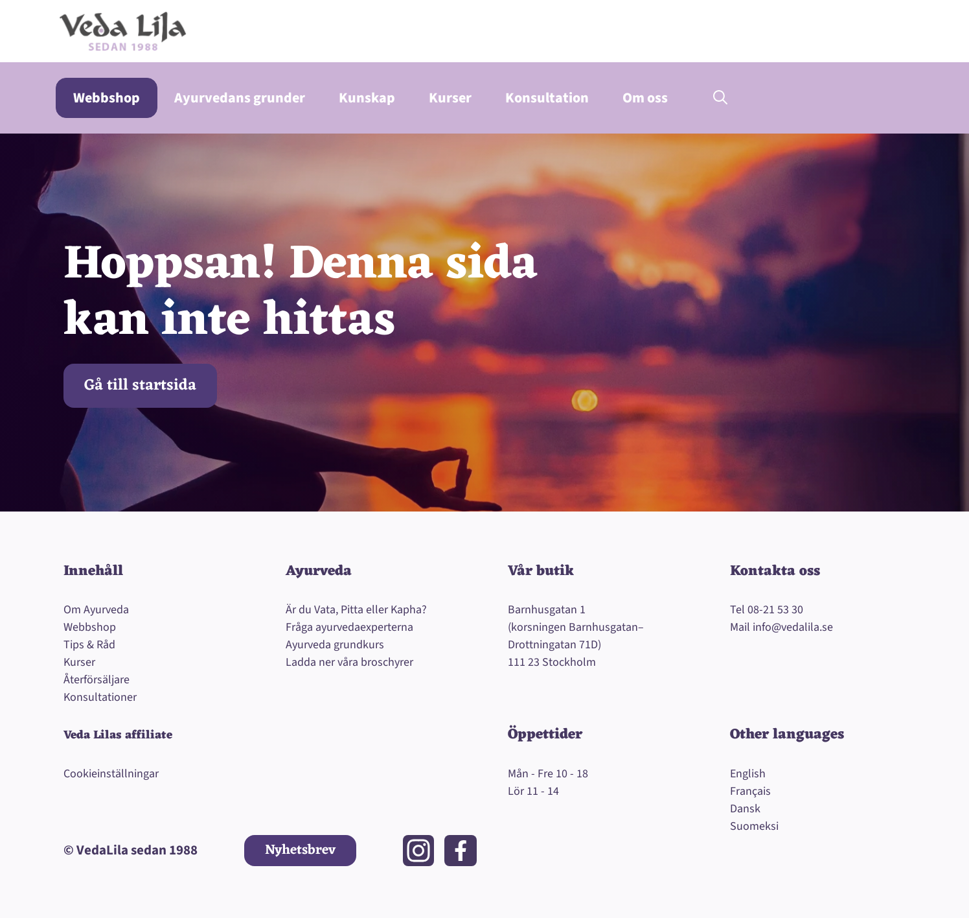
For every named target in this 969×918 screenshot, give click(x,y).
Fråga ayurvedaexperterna (349, 627)
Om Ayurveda (96, 610)
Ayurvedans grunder (239, 98)
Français (750, 791)
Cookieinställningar (111, 774)
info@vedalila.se (793, 627)
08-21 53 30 (775, 610)
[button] (720, 97)
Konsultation (547, 98)
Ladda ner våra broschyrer (349, 662)
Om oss (645, 98)
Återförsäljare (96, 680)
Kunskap (367, 98)
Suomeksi (754, 826)
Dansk (745, 809)
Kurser (450, 98)
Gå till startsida (140, 385)
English (748, 774)
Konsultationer (100, 697)
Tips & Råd (89, 645)
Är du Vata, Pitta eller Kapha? (356, 610)
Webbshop (106, 98)
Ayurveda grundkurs (335, 645)
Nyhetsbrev (300, 850)
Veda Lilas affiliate (117, 735)
